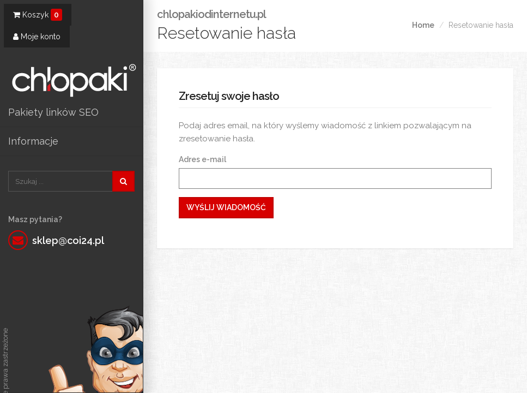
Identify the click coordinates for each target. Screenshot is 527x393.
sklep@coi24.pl (68, 240)
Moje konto (36, 36)
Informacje (33, 141)
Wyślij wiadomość (226, 207)
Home (423, 25)
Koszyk (37, 15)
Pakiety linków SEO (53, 112)
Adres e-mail (202, 159)
